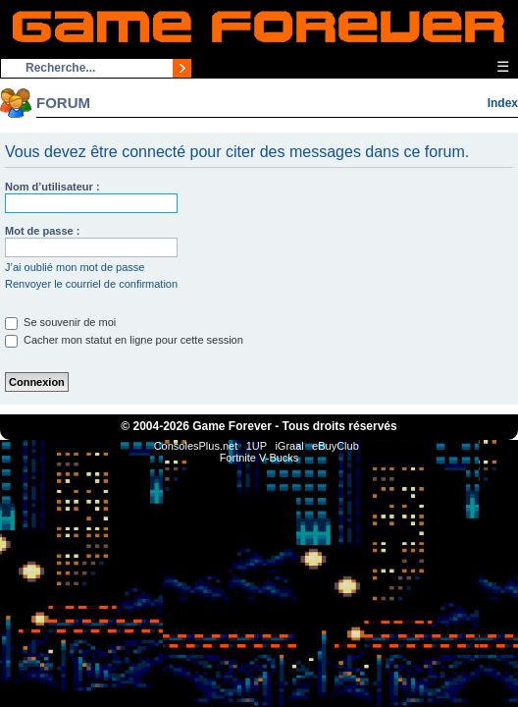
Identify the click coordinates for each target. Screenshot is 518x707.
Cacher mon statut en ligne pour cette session (124, 340)
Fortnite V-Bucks (259, 457)
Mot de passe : (42, 231)
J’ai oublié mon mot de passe (74, 267)
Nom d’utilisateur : (52, 186)
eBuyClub (335, 446)
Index (503, 103)
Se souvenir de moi (60, 322)
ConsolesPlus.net (196, 446)
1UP (256, 446)
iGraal (289, 446)
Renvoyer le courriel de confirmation (91, 284)
